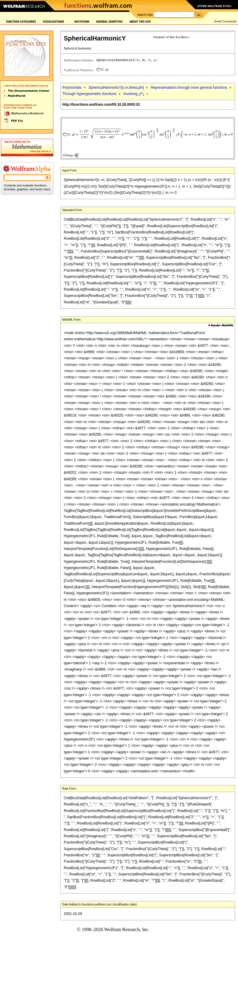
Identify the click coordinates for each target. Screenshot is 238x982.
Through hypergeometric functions (89, 94)
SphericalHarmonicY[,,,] (116, 87)
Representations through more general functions (189, 87)
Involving (134, 94)
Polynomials (72, 87)
